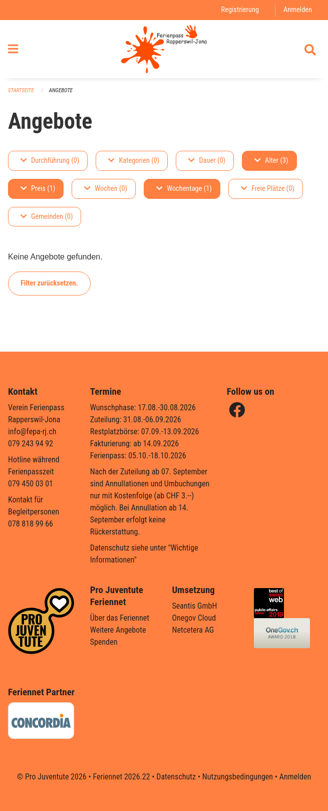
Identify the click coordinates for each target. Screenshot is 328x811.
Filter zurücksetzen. (49, 283)
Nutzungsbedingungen (237, 776)
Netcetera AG (193, 630)
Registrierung (240, 10)
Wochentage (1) (184, 188)
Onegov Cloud (194, 618)
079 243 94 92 (30, 443)
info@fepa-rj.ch (32, 431)
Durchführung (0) (50, 160)
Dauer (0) (206, 160)
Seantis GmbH (194, 606)
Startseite (21, 90)
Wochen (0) (105, 188)
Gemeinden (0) (47, 216)
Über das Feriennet (119, 618)
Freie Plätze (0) (267, 188)
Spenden (104, 642)
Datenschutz (176, 776)
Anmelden (297, 10)
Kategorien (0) (133, 160)
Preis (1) (38, 188)
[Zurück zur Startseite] (164, 49)
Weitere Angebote (118, 630)
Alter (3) (271, 160)
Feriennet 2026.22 (121, 776)
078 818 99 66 (30, 523)
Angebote (61, 90)
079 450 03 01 (30, 483)
